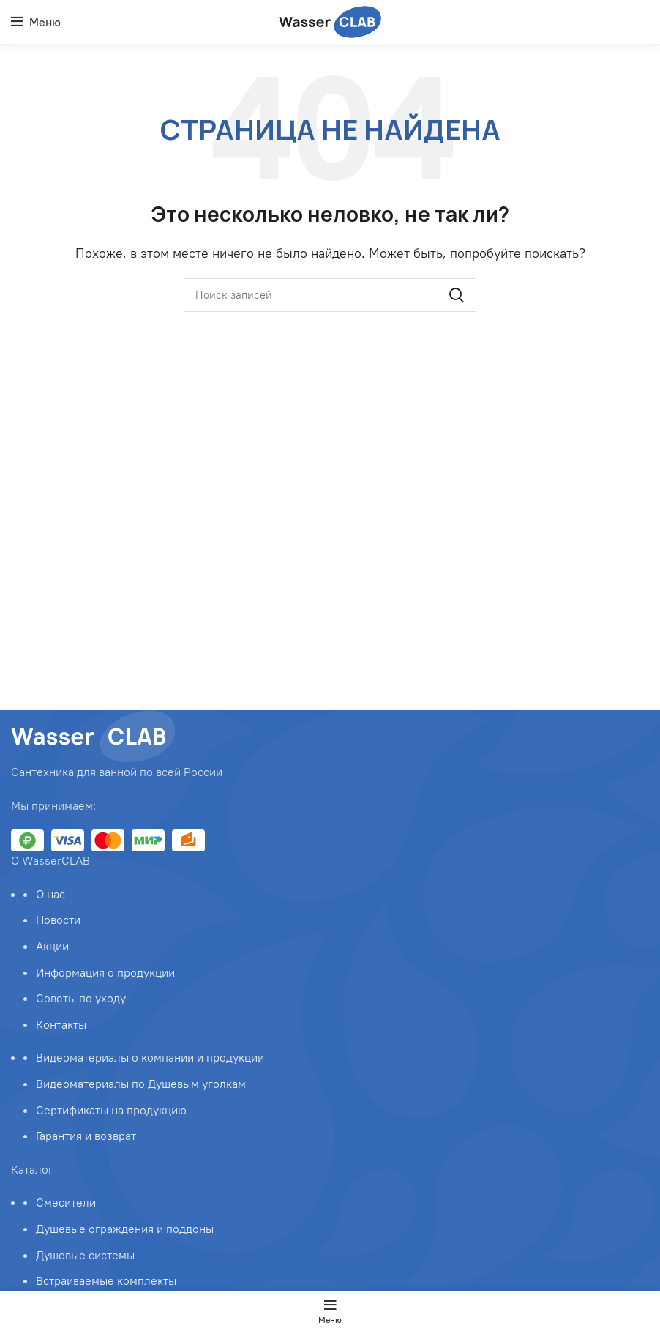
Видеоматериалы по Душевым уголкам (141, 1083)
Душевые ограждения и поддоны (125, 1228)
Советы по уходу (81, 998)
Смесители (66, 1202)
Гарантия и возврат (86, 1135)
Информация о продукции (105, 972)
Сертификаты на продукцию (111, 1110)
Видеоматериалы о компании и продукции (150, 1057)
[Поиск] (330, 295)
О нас (50, 894)
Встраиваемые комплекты (106, 1280)
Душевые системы (85, 1255)
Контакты (61, 1024)
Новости (58, 919)
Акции (52, 946)
